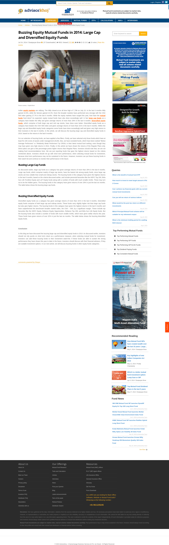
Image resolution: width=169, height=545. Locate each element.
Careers (20, 479)
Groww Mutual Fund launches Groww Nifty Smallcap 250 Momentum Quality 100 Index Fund (127, 440)
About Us (21, 467)
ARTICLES (52, 20)
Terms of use (22, 490)
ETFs (94, 20)
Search (143, 34)
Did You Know (90, 486)
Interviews (55, 479)
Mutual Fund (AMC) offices (94, 467)
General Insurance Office (94, 479)
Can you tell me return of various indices (127, 197)
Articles (27, 25)
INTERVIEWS (133, 20)
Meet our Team (23, 475)
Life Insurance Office (92, 475)
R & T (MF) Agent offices (94, 471)
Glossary (89, 483)
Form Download (91, 490)
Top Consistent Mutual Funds (126, 254)
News (54, 483)
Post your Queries (57, 486)
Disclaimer (21, 486)
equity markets (29, 110)
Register (158, 2)
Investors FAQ (22, 494)
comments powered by (29, 262)
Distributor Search (57, 506)
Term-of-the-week (57, 498)
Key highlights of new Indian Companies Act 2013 (135, 358)
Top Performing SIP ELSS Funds (127, 245)
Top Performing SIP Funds (125, 240)
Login (152, 2)
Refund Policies (57, 502)
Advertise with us (23, 506)
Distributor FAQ (23, 498)
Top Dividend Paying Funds (125, 249)
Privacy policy (22, 483)
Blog (53, 490)
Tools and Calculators (59, 471)
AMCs (120, 20)
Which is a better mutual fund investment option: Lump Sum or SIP (136, 374)
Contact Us (21, 471)
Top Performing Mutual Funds (126, 236)
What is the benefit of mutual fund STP (126, 175)
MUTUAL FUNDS (80, 20)
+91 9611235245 (96, 505)
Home (20, 25)
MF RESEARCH (37, 20)
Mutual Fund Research (59, 467)
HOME (23, 20)
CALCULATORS (107, 20)
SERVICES (65, 20)
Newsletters (22, 502)
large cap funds (95, 118)
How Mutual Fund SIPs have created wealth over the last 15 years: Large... (137, 343)
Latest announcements (59, 494)
